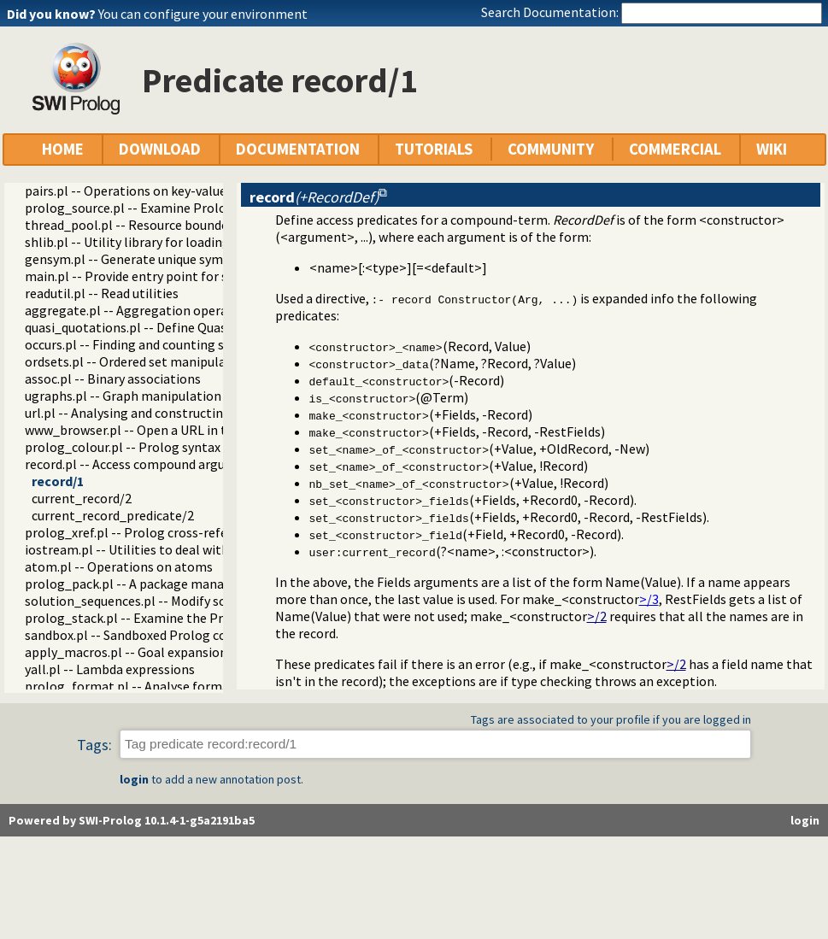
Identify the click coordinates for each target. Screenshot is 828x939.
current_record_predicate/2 (113, 515)
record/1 (58, 481)
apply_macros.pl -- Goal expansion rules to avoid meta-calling (206, 651)
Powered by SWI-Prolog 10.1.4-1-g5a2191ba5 (132, 820)
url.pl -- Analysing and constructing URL (141, 412)
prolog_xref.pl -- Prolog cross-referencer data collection (190, 532)
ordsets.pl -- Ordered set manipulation (137, 361)
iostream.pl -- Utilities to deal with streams (152, 549)
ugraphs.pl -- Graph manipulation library (143, 395)
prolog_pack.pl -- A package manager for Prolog (166, 583)
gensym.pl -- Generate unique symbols (137, 258)
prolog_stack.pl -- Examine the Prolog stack (155, 617)
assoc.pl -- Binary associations (113, 378)
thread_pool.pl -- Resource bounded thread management (192, 224)
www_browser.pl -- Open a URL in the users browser (175, 429)
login (134, 779)
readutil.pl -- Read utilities (102, 293)
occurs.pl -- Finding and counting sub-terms (152, 344)
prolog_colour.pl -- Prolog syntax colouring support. (178, 446)
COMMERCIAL (675, 149)
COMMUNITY (551, 149)
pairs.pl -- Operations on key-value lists (140, 190)
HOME (63, 149)
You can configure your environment (203, 13)
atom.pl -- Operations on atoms (119, 566)
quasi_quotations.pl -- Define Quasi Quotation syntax (180, 327)
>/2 (597, 616)
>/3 (649, 598)
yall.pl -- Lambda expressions (110, 669)
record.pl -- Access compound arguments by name (170, 463)
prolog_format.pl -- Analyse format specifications (172, 686)
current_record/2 (82, 498)
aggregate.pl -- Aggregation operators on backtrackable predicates (222, 310)
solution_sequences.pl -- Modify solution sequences (175, 600)
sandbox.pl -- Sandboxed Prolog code (132, 634)
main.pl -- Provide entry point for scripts (143, 276)
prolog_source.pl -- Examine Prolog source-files (165, 207)
